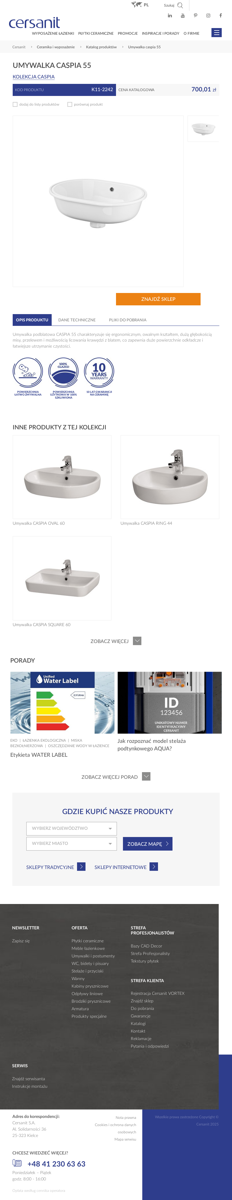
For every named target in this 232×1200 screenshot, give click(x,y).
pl (146, 5)
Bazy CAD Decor (146, 946)
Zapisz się (21, 941)
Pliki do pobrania (128, 320)
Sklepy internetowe (121, 867)
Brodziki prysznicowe (91, 1001)
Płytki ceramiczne (96, 33)
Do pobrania (142, 1009)
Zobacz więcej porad (110, 777)
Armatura (80, 1009)
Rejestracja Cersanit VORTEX (158, 994)
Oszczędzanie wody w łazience (78, 746)
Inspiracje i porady (160, 33)
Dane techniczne (77, 320)
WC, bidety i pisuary (90, 964)
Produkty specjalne (89, 1016)
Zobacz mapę (144, 844)
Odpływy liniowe (87, 994)
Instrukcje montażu (29, 1086)
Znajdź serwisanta (28, 1079)
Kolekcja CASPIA (34, 77)
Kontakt (138, 1031)
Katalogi (138, 1024)
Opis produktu (32, 320)
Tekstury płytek (145, 961)
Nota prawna (126, 1117)
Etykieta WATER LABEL (38, 755)
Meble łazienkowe (88, 949)
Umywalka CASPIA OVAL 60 (39, 523)
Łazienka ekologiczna (44, 740)
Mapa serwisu (125, 1139)
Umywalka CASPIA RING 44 (146, 523)
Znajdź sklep (158, 299)
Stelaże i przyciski (87, 971)
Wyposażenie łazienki (53, 33)
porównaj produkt (88, 104)
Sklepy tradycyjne (50, 867)
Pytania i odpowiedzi (150, 1046)
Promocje (128, 33)
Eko (14, 740)
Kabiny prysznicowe (90, 986)
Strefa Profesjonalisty (150, 954)
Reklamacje (141, 1039)
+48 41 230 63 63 (48, 1163)
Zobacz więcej (110, 641)
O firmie (191, 33)
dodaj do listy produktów (39, 104)
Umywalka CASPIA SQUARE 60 (41, 625)
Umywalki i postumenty (93, 956)
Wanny (78, 979)
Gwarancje (140, 1016)
